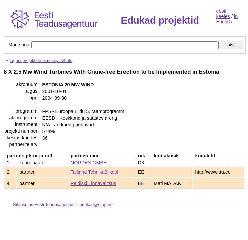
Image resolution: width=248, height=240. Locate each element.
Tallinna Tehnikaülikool (94, 172)
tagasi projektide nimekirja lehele (41, 60)
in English (227, 19)
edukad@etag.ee (96, 204)
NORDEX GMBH (89, 162)
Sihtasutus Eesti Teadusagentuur (44, 204)
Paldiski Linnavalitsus (93, 183)
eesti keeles (223, 13)
